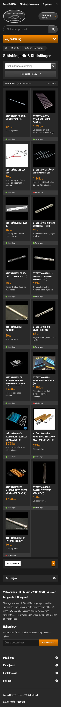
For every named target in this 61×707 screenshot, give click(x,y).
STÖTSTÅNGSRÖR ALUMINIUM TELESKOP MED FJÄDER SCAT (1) (44, 436)
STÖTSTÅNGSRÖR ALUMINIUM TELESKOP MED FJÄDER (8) (16, 436)
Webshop (7, 702)
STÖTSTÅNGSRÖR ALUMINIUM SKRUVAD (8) (43, 380)
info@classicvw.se (29, 4)
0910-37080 (9, 4)
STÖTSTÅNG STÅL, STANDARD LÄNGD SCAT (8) (41, 119)
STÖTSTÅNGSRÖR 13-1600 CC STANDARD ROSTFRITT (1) (43, 276)
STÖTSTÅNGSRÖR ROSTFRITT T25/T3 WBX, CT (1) (42, 490)
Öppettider (47, 4)
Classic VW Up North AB (28, 695)
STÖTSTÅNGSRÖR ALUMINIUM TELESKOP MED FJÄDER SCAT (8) (16, 490)
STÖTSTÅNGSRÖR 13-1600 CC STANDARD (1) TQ (16, 276)
